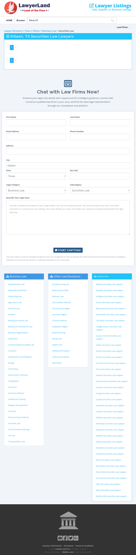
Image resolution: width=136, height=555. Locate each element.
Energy (11, 363)
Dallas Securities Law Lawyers (109, 345)
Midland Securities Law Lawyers (109, 435)
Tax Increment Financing (18, 429)
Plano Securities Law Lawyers (108, 460)
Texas (28, 30)
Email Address (12, 131)
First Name (11, 117)
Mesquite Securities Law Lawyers (110, 429)
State (8, 170)
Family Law (57, 338)
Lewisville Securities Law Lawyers (110, 405)
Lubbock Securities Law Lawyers (110, 411)
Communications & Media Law (21, 344)
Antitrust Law (14, 308)
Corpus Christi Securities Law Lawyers (108, 337)
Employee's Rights (59, 326)
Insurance (12, 387)
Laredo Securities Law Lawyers (109, 399)
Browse (21, 20)
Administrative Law (16, 284)
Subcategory (75, 185)
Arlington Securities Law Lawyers (110, 296)
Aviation (11, 314)
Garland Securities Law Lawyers (109, 375)
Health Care (57, 344)
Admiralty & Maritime (17, 290)
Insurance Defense (16, 393)
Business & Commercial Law (20, 326)
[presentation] (68, 241)
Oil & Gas (12, 411)
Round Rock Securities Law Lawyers (111, 472)
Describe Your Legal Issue (17, 198)
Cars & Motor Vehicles (61, 302)
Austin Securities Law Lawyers (109, 302)
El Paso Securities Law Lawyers (109, 357)
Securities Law (14, 423)
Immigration (13, 381)
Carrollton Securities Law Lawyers (110, 320)
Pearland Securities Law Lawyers (110, 454)
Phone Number (77, 131)
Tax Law (11, 435)
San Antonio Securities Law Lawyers (111, 478)
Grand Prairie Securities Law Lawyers (112, 381)
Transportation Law (16, 441)
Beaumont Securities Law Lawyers (110, 308)
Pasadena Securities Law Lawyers (110, 448)
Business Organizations (18, 332)
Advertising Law (15, 296)
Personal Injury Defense (18, 417)
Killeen (36, 30)
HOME (9, 20)
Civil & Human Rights (61, 308)
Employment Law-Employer (20, 357)
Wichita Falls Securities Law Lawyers (111, 496)
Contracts (12, 351)
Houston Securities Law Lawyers (110, 387)
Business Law (49, 30)
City (8, 160)
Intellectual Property (17, 399)
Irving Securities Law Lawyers (108, 393)
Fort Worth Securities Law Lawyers (111, 363)
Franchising (13, 369)
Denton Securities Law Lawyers (109, 351)
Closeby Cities (102, 276)
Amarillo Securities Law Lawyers (109, 290)
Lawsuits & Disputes (60, 357)
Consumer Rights (59, 314)
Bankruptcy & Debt (60, 290)
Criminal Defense (59, 320)
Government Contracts (18, 375)
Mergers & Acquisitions (18, 405)
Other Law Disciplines (67, 276)
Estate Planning (58, 332)
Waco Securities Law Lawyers (108, 490)
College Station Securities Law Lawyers (109, 328)
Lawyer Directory (13, 30)
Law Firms (123, 27)
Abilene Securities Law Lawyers (109, 284)
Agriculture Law (14, 302)
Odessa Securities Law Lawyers (109, 442)
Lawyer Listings (110, 5)
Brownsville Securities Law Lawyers (111, 314)
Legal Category (13, 185)
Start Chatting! (68, 250)
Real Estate (57, 363)
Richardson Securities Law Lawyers (111, 466)
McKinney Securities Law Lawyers (110, 423)
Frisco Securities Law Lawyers (108, 369)
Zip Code (74, 170)
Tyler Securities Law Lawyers (108, 484)
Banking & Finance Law (18, 320)
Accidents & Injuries (60, 284)
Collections (13, 338)
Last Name (75, 117)
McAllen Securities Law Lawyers (109, 417)
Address (9, 145)
